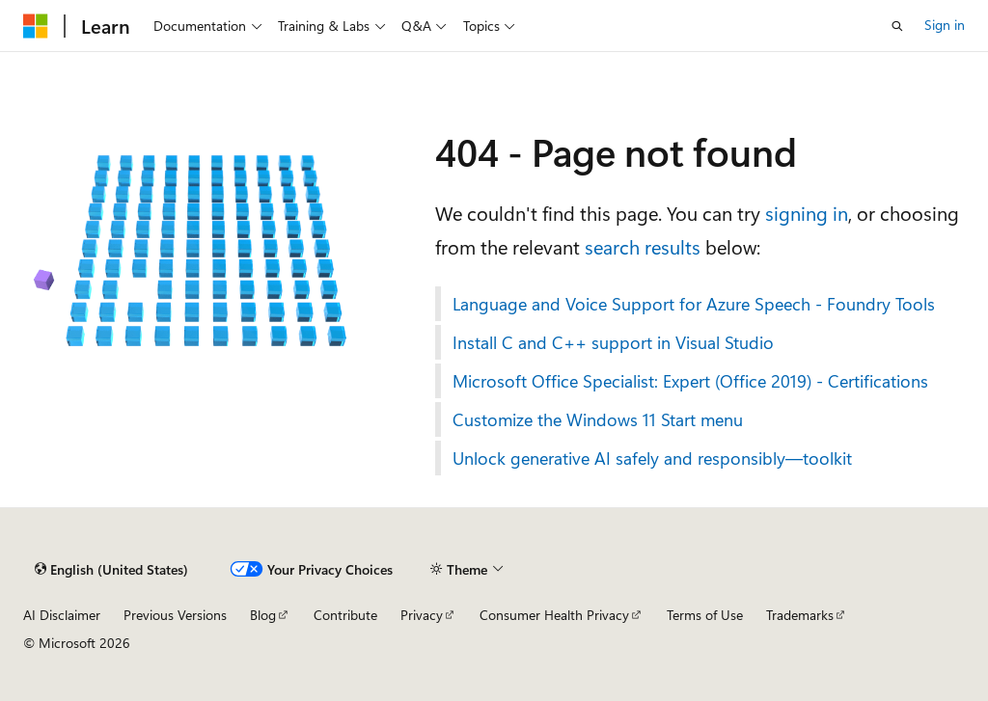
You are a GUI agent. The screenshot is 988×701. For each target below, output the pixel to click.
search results (642, 246)
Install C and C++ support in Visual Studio (613, 342)
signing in (806, 213)
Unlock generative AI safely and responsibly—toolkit (652, 458)
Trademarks (800, 615)
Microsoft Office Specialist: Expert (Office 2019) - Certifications (690, 380)
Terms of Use (705, 615)
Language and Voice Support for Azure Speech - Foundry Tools (694, 303)
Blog (263, 615)
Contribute (345, 615)
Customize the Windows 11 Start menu (598, 419)
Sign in (944, 24)
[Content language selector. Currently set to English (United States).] (111, 569)
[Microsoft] (35, 26)
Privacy (421, 615)
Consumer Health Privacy (554, 615)
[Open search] (897, 26)
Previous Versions (175, 615)
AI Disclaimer (61, 615)
